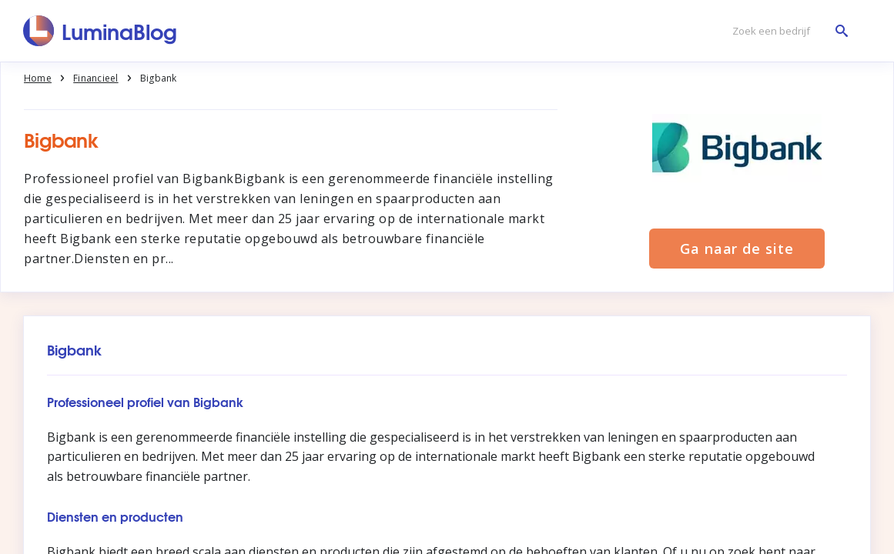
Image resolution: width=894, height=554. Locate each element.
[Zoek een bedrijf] (786, 31)
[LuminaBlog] (100, 31)
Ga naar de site (737, 248)
